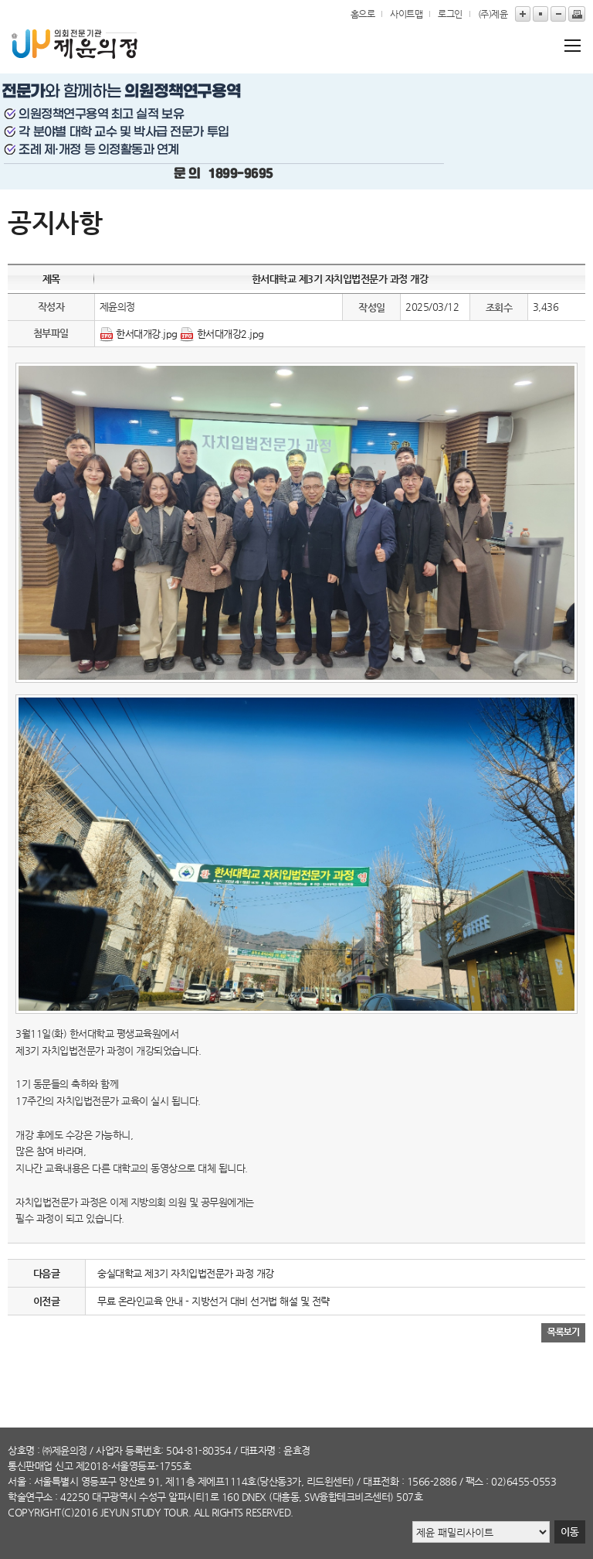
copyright (34, 1512)
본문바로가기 (0, 0)
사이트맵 (406, 14)
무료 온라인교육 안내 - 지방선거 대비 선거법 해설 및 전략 (213, 1301)
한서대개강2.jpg (230, 333)
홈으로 (363, 14)
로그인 (450, 14)
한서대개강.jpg (147, 333)
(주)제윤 (493, 14)
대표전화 (380, 1481)
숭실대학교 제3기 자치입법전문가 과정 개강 (185, 1273)
